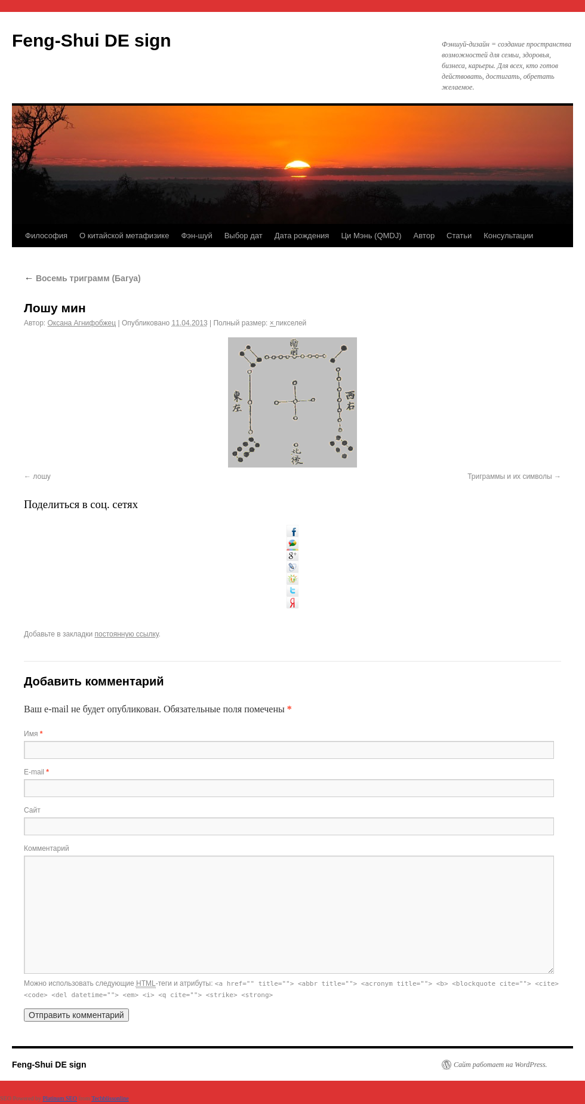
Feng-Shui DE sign (91, 40)
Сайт (32, 810)
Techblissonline (110, 1098)
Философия (46, 235)
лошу (41, 476)
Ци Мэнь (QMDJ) (371, 235)
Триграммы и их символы (509, 476)
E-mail (36, 772)
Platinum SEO (59, 1098)
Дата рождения (302, 235)
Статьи (459, 235)
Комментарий (46, 848)
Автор (424, 235)
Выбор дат (243, 235)
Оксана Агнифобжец (82, 323)
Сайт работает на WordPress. (500, 1064)
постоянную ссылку (127, 634)
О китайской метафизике (124, 235)
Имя (33, 734)
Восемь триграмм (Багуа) (82, 278)
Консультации (508, 235)
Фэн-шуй (196, 235)
